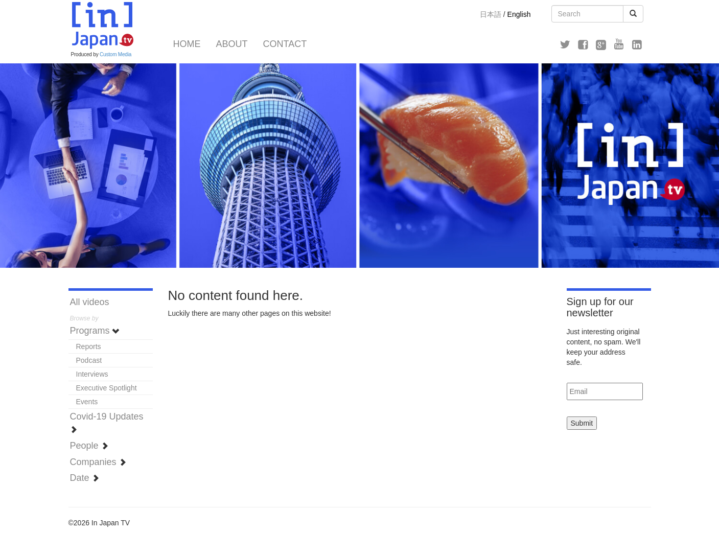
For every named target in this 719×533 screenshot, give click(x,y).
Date (84, 478)
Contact (285, 44)
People (89, 446)
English (519, 14)
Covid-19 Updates (107, 422)
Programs (95, 331)
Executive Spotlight (106, 388)
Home (187, 44)
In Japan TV (101, 25)
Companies (98, 462)
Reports (88, 346)
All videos (89, 302)
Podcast (89, 360)
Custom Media (115, 54)
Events (87, 402)
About (232, 44)
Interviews (92, 374)
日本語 (490, 14)
